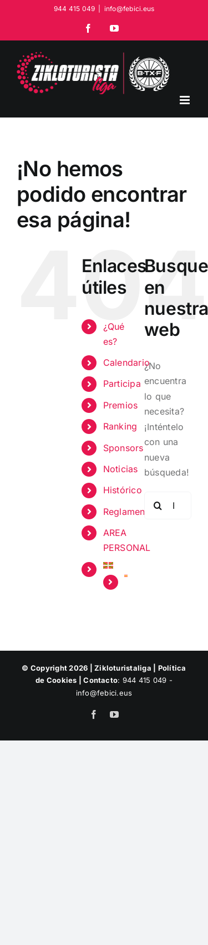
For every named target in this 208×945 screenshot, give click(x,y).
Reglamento (128, 511)
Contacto (100, 680)
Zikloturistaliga (122, 667)
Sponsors (123, 447)
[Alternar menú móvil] (185, 100)
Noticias (120, 468)
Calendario (126, 362)
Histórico (122, 490)
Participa (122, 383)
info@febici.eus (129, 8)
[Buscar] (158, 505)
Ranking (120, 426)
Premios (120, 405)
